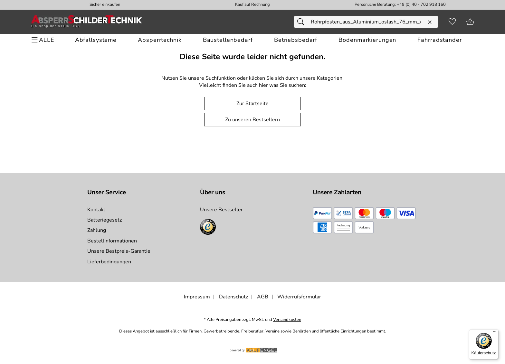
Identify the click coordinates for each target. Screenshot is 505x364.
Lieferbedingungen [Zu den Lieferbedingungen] (109, 261)
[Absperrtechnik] (159, 40)
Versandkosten (287, 320)
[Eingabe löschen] (429, 22)
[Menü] (495, 333)
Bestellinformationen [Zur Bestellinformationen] (112, 240)
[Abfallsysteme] (96, 40)
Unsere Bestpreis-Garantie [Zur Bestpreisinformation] (118, 251)
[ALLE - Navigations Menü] (43, 40)
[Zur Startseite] (86, 22)
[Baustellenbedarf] (228, 40)
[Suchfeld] (366, 22)
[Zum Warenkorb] (470, 22)
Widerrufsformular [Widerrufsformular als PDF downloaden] (299, 296)
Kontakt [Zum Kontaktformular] (96, 209)
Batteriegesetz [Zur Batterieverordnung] (104, 219)
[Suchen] (302, 22)
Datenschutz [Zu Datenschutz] (233, 296)
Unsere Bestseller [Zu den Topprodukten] (221, 209)
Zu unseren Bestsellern (252, 119)
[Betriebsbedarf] (295, 40)
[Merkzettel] (452, 22)
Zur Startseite (252, 103)
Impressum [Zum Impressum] (197, 296)
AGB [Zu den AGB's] (262, 296)
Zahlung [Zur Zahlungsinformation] (96, 230)
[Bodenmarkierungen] (367, 40)
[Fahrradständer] (439, 40)
